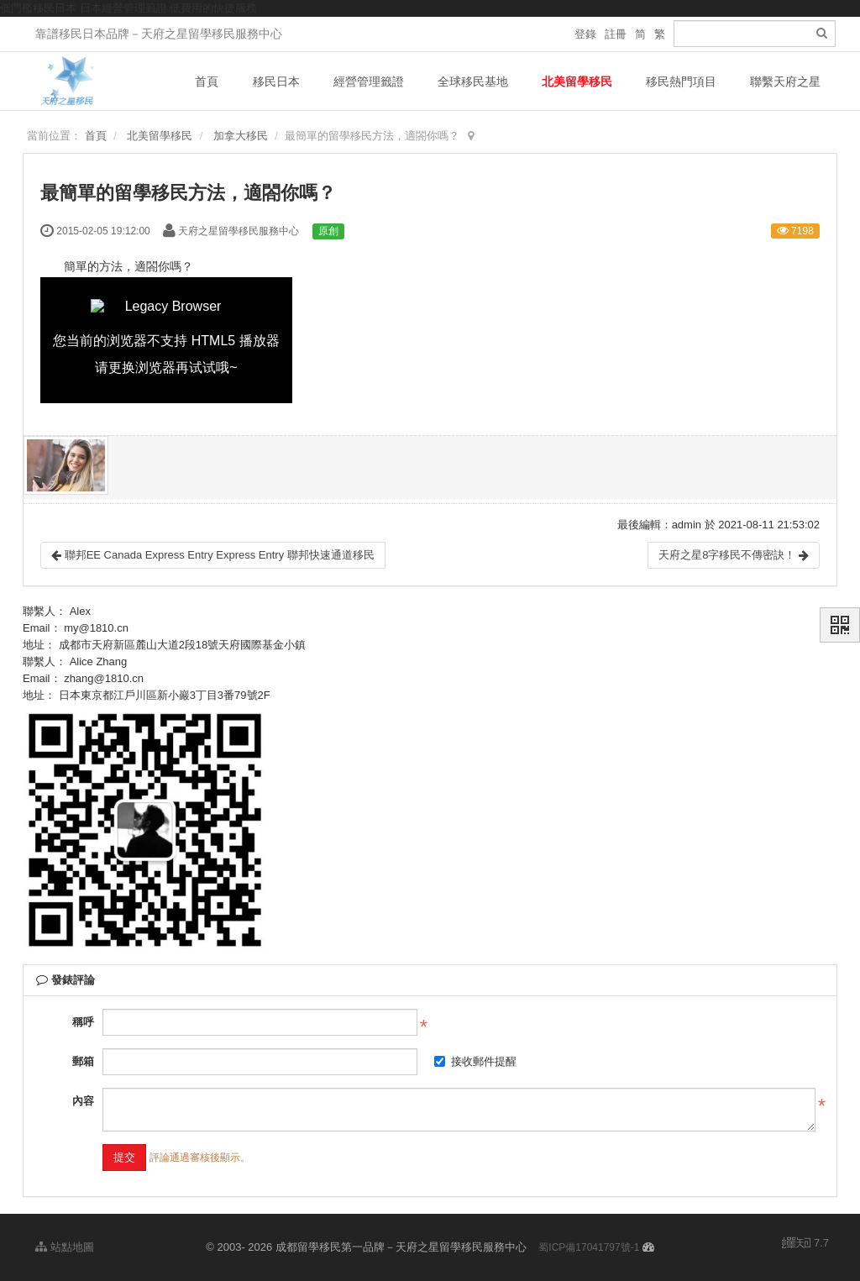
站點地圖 (64, 1247)
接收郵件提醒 (475, 1061)
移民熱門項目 (681, 81)
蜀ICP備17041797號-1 (588, 1247)
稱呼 (83, 1022)
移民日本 (276, 81)
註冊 (616, 34)
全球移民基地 (473, 81)
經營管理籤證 (368, 81)
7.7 (805, 1244)
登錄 (585, 34)
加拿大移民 (240, 135)
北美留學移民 (577, 81)
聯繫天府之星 (785, 81)
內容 (83, 1101)
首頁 (206, 81)
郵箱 (83, 1061)
